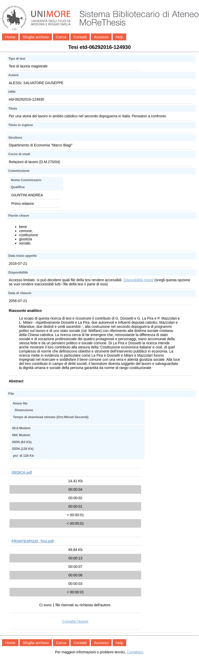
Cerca (61, 37)
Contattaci (135, 652)
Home (10, 37)
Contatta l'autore (75, 621)
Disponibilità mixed (138, 280)
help (119, 37)
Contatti (80, 37)
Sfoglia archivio (36, 37)
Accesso (101, 37)
